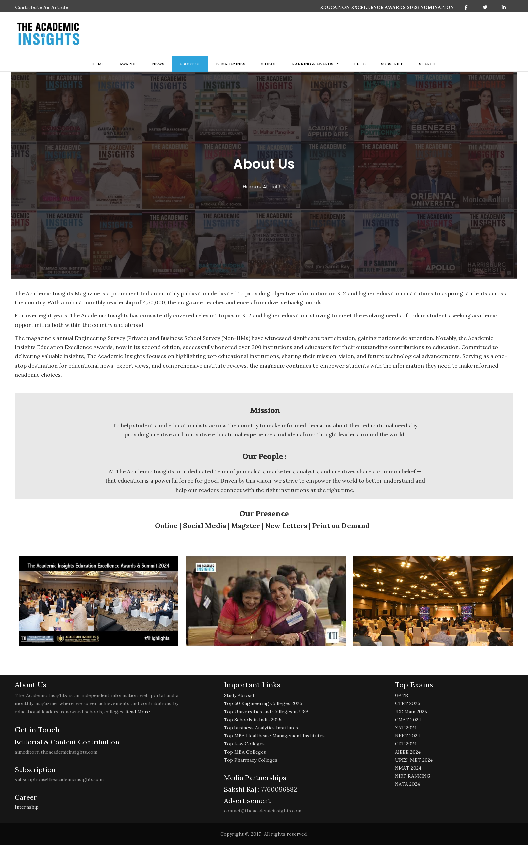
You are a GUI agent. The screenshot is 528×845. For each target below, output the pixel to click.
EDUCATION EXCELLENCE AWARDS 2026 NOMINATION (387, 7)
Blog (360, 63)
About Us (274, 186)
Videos (269, 63)
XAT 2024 (406, 728)
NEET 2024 (407, 736)
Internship (27, 807)
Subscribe (392, 63)
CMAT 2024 (408, 720)
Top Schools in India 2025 (253, 720)
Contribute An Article (41, 7)
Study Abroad (239, 695)
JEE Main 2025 (411, 711)
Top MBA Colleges (245, 752)
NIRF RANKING (412, 776)
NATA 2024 (407, 784)
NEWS (158, 63)
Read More (137, 711)
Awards (128, 63)
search (427, 63)
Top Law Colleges (244, 744)
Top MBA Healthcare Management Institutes (274, 736)
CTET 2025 (407, 703)
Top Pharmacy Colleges (250, 760)
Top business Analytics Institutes (261, 728)
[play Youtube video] (98, 601)
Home (97, 63)
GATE (401, 695)
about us (190, 63)
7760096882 (278, 789)
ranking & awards (312, 63)
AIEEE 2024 (408, 752)
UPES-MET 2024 (414, 760)
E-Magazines (230, 63)
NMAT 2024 (408, 768)
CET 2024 (406, 744)
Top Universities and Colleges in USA (266, 711)
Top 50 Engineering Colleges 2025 (263, 703)
